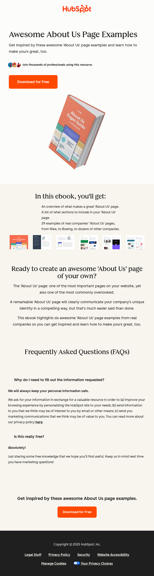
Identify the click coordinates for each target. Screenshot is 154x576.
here (39, 422)
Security (83, 555)
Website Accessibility (113, 555)
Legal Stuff (33, 555)
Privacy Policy (59, 555)
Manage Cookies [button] (53, 563)
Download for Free (33, 82)
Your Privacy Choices (93, 563)
